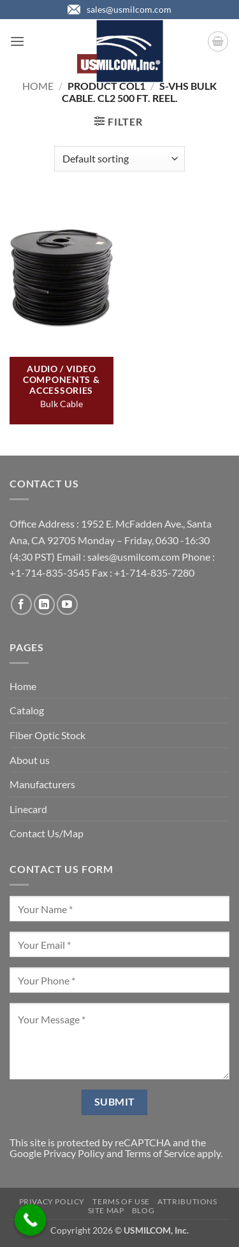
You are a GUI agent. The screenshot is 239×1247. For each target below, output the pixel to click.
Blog (143, 1210)
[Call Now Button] (31, 1220)
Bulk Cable (61, 403)
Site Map (106, 1210)
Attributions (187, 1201)
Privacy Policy (74, 1153)
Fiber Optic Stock (47, 735)
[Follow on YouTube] (67, 604)
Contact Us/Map (46, 833)
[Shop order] (119, 158)
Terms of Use (120, 1201)
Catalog (27, 710)
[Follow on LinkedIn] (44, 604)
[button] (17, 41)
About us (30, 760)
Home (38, 86)
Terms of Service (160, 1153)
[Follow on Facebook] (21, 604)
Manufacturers (42, 784)
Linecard (28, 809)
